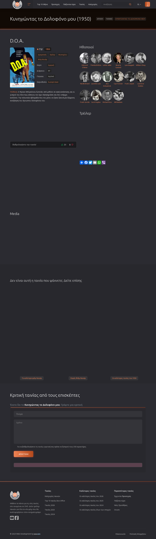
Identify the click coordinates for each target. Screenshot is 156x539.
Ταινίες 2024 (50, 514)
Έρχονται (122, 496)
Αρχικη (100, 19)
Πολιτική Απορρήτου (138, 534)
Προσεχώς (55, 4)
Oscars (117, 510)
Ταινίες (82, 4)
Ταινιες (109, 19)
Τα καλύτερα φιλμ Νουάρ (32, 378)
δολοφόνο (36, 100)
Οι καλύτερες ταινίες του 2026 (91, 496)
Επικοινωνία (120, 534)
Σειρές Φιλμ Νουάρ (78, 378)
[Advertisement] (43, 121)
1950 (48, 49)
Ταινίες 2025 (50, 510)
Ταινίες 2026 (50, 505)
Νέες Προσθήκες (120, 505)
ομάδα (36, 98)
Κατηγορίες (92, 4)
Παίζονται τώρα (69, 4)
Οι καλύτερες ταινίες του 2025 (91, 501)
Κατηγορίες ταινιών (52, 496)
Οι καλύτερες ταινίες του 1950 (124, 378)
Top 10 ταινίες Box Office (55, 501)
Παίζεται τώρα (119, 501)
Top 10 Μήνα (42, 4)
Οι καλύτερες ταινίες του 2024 (91, 505)
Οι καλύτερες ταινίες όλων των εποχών (95, 510)
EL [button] (139, 4)
